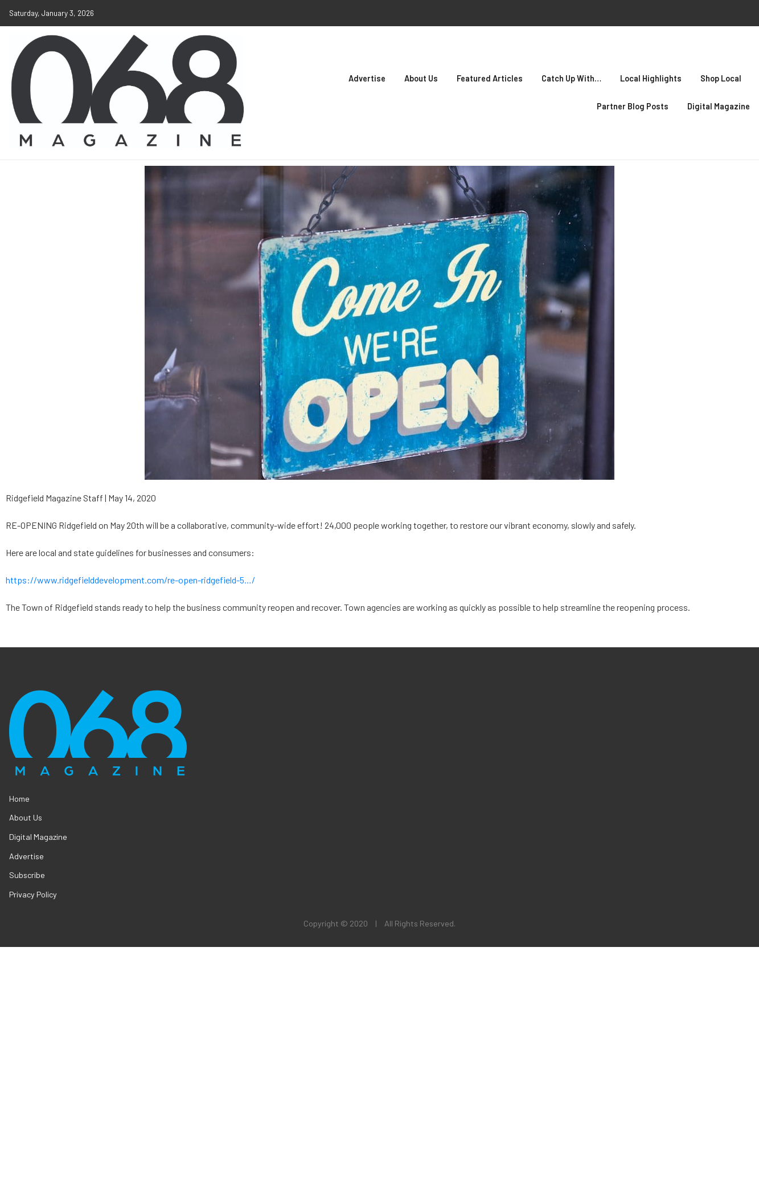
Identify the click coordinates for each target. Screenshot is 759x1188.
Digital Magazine (718, 106)
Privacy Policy (33, 894)
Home (19, 798)
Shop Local (720, 78)
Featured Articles (490, 78)
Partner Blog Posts (632, 106)
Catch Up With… (571, 78)
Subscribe (27, 875)
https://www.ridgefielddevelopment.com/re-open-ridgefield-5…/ (130, 579)
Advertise (366, 78)
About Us (421, 78)
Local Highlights (651, 78)
